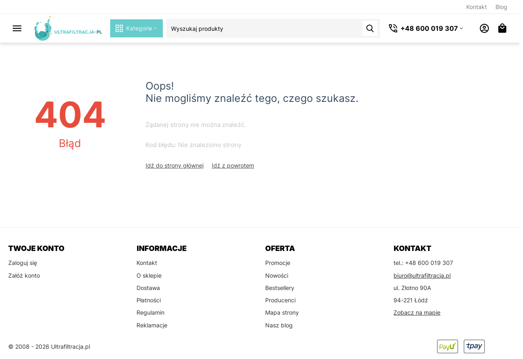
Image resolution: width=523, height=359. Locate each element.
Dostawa (148, 287)
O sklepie (149, 275)
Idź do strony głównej (175, 165)
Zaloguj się (22, 262)
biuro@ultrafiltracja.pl (422, 275)
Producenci (280, 300)
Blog (501, 6)
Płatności (149, 300)
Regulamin (150, 312)
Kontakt (476, 6)
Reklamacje (152, 325)
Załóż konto (24, 275)
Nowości (276, 275)
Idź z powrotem (233, 165)
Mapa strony (282, 312)
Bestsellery (279, 287)
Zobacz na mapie (416, 312)
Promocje (277, 262)
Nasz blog (279, 325)
